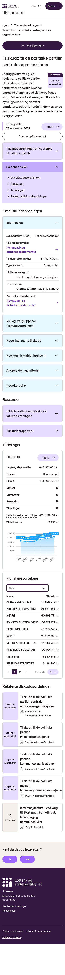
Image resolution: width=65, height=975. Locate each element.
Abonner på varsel (32, 136)
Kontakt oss (8, 910)
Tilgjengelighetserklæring (38, 931)
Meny (54, 6)
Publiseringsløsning (12, 937)
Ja (10, 859)
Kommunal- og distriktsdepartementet (32, 249)
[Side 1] (14, 671)
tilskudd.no (13, 12)
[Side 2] (20, 671)
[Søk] (27, 588)
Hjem (5, 25)
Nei (27, 859)
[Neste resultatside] (25, 671)
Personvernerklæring (12, 931)
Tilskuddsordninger (26, 25)
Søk (36, 6)
